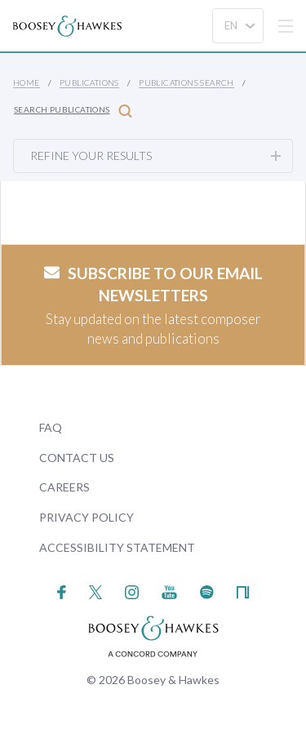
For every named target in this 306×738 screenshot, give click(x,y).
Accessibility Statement (117, 547)
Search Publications (73, 111)
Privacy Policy (86, 517)
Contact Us (76, 458)
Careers (64, 487)
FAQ (50, 427)
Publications (89, 82)
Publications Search (186, 82)
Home (26, 82)
